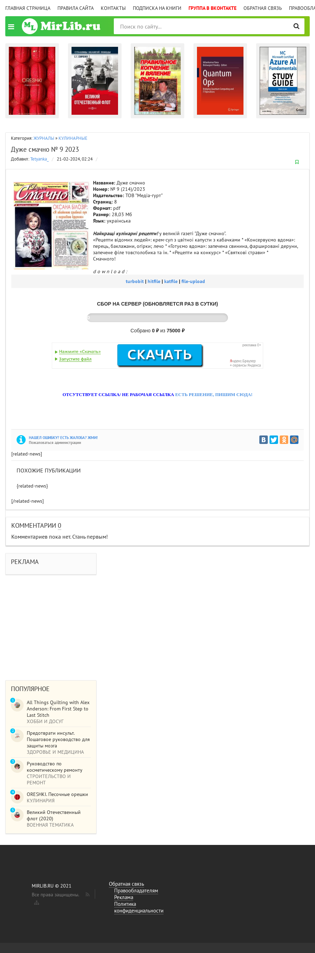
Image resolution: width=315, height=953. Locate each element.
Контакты (113, 8)
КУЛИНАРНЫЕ (72, 138)
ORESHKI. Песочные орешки (57, 794)
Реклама (123, 897)
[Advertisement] (157, 624)
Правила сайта (75, 8)
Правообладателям (136, 890)
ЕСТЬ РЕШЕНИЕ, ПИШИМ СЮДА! (213, 394)
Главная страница (27, 8)
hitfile (155, 281)
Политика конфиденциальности (138, 907)
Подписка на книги (157, 8)
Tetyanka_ (39, 159)
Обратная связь (262, 8)
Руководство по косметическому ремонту (54, 766)
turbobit (135, 281)
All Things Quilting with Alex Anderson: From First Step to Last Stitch (58, 708)
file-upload (193, 281)
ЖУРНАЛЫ (43, 138)
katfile (171, 281)
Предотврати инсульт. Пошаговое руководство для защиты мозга (58, 739)
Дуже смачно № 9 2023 (45, 149)
